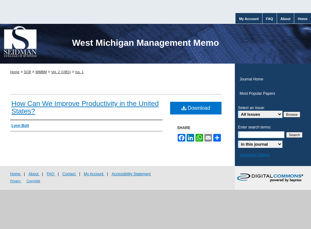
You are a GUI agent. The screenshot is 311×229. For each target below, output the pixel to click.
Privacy (16, 181)
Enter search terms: (254, 127)
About (34, 174)
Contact (70, 174)
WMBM (41, 72)
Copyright (33, 181)
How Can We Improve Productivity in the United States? (85, 107)
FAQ (51, 174)
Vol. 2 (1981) (61, 72)
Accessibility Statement (131, 174)
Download (196, 108)
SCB (27, 72)
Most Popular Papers (257, 93)
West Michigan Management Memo (145, 43)
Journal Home (251, 79)
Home (14, 72)
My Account (94, 174)
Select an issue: (251, 108)
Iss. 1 (79, 72)
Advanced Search (255, 155)
